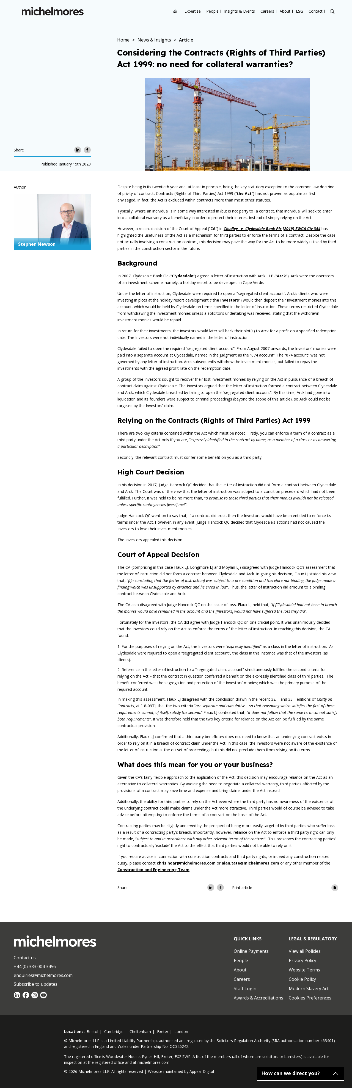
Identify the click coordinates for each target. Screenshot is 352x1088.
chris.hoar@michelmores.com (186, 863)
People (212, 11)
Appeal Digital (201, 1071)
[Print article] (334, 887)
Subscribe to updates (35, 984)
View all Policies (305, 951)
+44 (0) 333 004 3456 (35, 966)
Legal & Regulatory (313, 939)
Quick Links (248, 939)
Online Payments (251, 951)
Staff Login (245, 988)
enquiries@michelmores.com (43, 975)
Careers (267, 11)
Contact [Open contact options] (316, 11)
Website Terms (304, 970)
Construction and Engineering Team (153, 869)
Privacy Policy (302, 960)
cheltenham (140, 1031)
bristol (92, 1031)
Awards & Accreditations (258, 998)
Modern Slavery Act (309, 988)
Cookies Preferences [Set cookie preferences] (310, 998)
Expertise (193, 11)
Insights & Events (239, 11)
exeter (162, 1031)
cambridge (113, 1031)
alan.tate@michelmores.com (250, 863)
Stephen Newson (37, 244)
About (285, 11)
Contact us (25, 958)
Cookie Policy (302, 979)
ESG (299, 11)
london (181, 1031)
